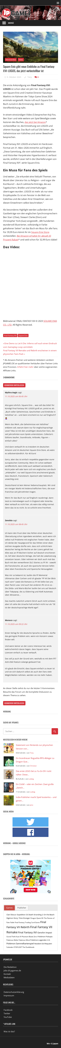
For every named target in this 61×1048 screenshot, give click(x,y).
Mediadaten (9, 977)
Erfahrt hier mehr (25, 367)
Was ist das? (9, 1031)
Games (9, 907)
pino (31, 805)
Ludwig (31, 779)
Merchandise (11, 59)
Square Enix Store (40, 232)
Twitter (7, 1013)
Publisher (21, 907)
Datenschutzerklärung (14, 992)
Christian (33, 766)
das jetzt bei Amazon (35, 122)
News (21, 59)
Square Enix (23, 335)
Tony (29, 77)
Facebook (8, 1010)
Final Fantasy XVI (10, 335)
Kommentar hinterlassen (14, 385)
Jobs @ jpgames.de (12, 970)
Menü (11, 23)
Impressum (9, 995)
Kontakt (7, 974)
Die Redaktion (10, 967)
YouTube (8, 1017)
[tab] (9, 907)
